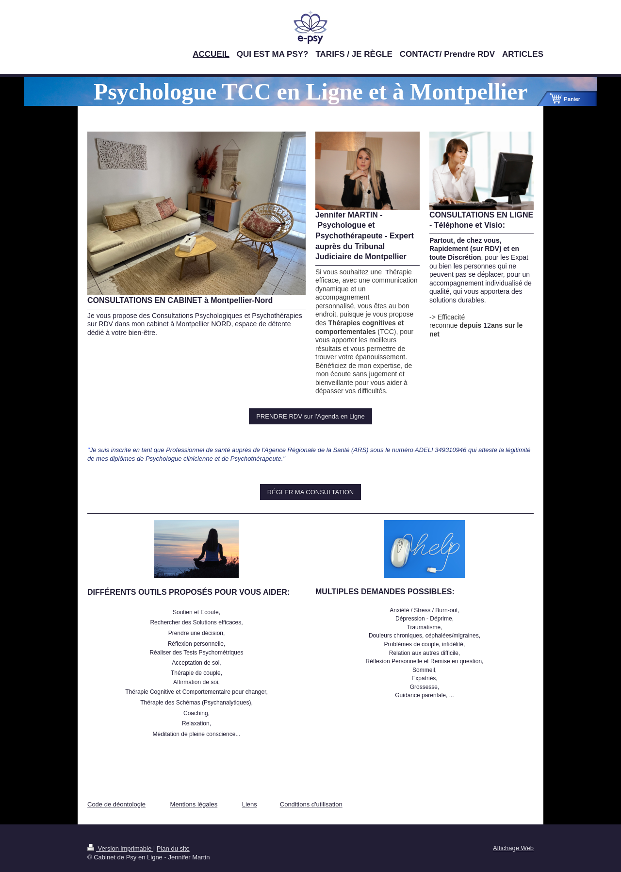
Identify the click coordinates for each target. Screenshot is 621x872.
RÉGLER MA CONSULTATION (310, 492)
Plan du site (173, 848)
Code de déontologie (116, 804)
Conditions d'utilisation (311, 804)
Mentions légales (194, 804)
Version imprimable (120, 848)
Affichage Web (513, 848)
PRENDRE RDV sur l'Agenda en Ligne (310, 416)
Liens (249, 804)
